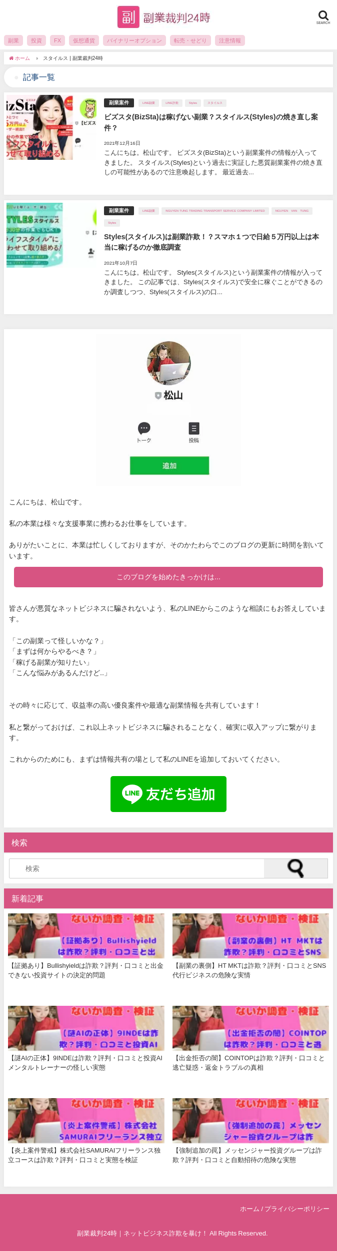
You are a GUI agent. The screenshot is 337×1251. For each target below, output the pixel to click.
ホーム (250, 1209)
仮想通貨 (84, 40)
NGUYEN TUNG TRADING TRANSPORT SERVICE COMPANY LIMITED (215, 210)
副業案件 (119, 102)
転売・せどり (190, 40)
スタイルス (215, 102)
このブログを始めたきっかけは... (168, 576)
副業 (13, 40)
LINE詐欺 (172, 102)
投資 (36, 40)
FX (57, 40)
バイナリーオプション (134, 40)
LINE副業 (148, 102)
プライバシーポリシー (297, 1209)
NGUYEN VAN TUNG (292, 210)
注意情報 (230, 40)
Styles (193, 102)
